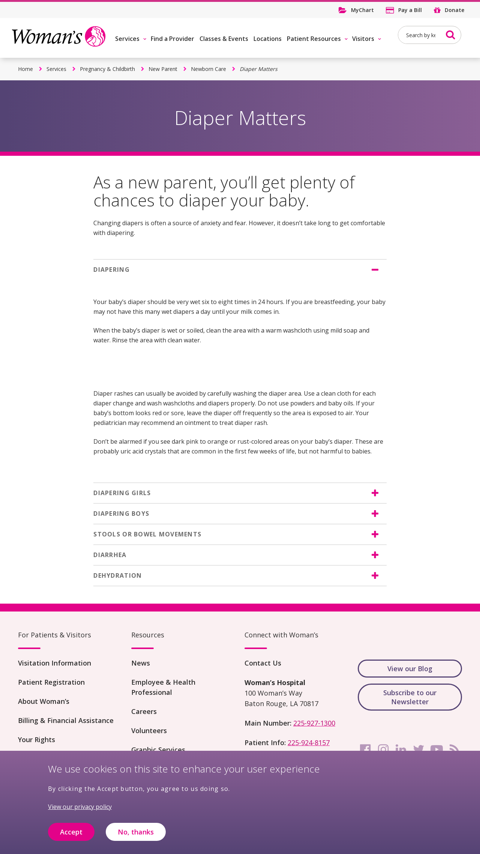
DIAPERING (111, 269)
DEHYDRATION (117, 575)
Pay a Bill (410, 10)
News (140, 662)
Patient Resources (314, 39)
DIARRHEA (109, 555)
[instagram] (383, 750)
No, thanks (136, 832)
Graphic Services (158, 749)
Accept (71, 832)
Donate (454, 10)
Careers (144, 711)
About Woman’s (43, 701)
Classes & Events (224, 39)
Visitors (363, 39)
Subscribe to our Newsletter (409, 697)
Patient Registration (51, 682)
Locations (268, 39)
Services (127, 39)
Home (25, 68)
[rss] (454, 750)
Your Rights (36, 739)
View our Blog (409, 668)
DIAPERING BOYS (121, 513)
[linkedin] (401, 750)
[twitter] (419, 750)
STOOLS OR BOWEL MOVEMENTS (147, 534)
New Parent (162, 68)
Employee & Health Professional (163, 687)
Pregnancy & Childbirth (107, 68)
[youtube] (437, 750)
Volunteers (149, 730)
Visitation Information (54, 662)
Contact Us (262, 662)
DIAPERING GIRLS (122, 493)
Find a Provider (172, 39)
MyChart (362, 10)
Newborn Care (208, 68)
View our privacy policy (80, 808)
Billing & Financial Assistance (66, 720)
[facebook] (365, 750)
